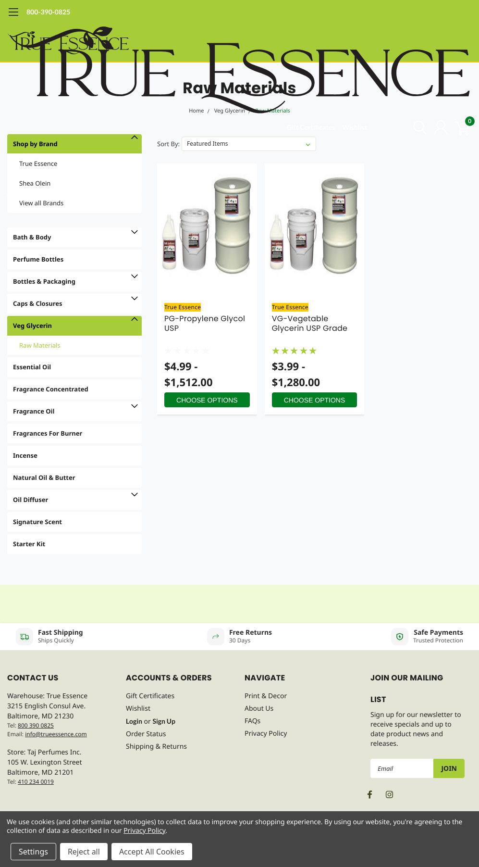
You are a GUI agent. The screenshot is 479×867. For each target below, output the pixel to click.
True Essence (38, 163)
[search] (415, 127)
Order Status (146, 734)
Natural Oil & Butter (44, 477)
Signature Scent (37, 521)
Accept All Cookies (151, 851)
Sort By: (168, 143)
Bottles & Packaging (44, 281)
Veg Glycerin (32, 325)
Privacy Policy (266, 733)
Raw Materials (40, 345)
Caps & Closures (37, 303)
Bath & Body (32, 237)
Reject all (84, 851)
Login (134, 721)
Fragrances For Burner (47, 433)
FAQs (252, 721)
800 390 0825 (36, 725)
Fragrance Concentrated (50, 389)
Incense (25, 455)
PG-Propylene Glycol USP (204, 323)
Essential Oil (32, 367)
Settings (33, 851)
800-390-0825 (48, 12)
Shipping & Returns (156, 746)
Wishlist (354, 127)
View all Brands (41, 203)
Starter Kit (29, 544)
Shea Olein (34, 183)
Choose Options (207, 400)
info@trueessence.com (56, 734)
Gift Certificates (311, 127)
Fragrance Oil (33, 411)
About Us (259, 708)
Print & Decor (266, 696)
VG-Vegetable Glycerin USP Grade (310, 323)
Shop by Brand (35, 143)
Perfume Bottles (38, 259)
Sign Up (164, 721)
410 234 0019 (36, 782)
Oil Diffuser (30, 499)
